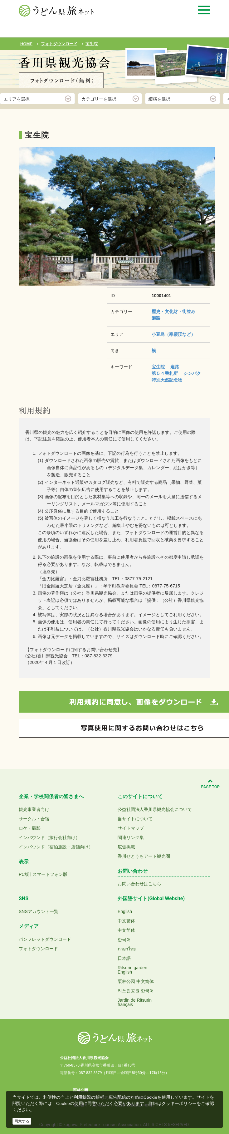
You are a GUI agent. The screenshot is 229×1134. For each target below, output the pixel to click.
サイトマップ (131, 828)
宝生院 (158, 366)
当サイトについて (135, 818)
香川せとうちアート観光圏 (144, 856)
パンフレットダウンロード (45, 939)
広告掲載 (126, 846)
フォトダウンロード (38, 948)
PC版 (24, 874)
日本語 (124, 958)
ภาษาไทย (127, 948)
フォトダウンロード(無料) (61, 80)
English (125, 911)
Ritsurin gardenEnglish (132, 969)
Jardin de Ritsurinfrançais (135, 1002)
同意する (21, 1121)
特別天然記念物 (167, 379)
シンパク (192, 373)
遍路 (156, 318)
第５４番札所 (165, 373)
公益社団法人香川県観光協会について (155, 809)
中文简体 (126, 930)
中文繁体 (126, 920)
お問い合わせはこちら (139, 883)
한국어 (124, 939)
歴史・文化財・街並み (173, 311)
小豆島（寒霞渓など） (173, 334)
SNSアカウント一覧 (38, 911)
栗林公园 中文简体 (136, 981)
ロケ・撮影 (30, 828)
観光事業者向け (34, 809)
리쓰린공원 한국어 (136, 990)
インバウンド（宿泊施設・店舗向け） (56, 846)
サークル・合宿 (34, 818)
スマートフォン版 (49, 874)
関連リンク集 (131, 837)
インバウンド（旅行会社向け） (49, 837)
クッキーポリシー (179, 1103)
